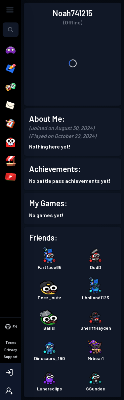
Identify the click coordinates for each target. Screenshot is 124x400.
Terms (10, 342)
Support (11, 356)
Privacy (10, 350)
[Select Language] (11, 326)
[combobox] (11, 29)
